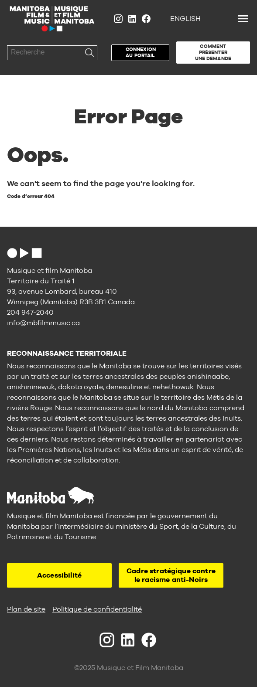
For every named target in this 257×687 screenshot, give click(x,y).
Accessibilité (59, 575)
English (185, 18)
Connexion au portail (141, 52)
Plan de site (26, 609)
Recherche (90, 53)
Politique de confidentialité (97, 609)
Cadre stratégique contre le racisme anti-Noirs (171, 575)
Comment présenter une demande (213, 52)
